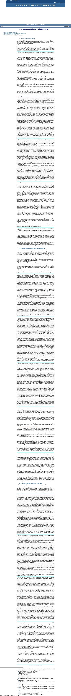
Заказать (37, 24)
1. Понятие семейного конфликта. (10, 32)
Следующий (40, 665)
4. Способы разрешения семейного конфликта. (13, 35)
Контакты (32, 24)
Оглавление (35, 665)
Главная (27, 24)
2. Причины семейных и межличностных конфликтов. (14, 33)
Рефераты (42, 24)
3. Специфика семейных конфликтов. (11, 34)
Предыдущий (31, 665)
